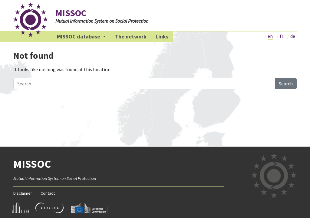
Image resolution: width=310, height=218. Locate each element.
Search (286, 84)
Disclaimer (22, 193)
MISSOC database (79, 36)
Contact (48, 193)
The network (131, 36)
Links (162, 36)
